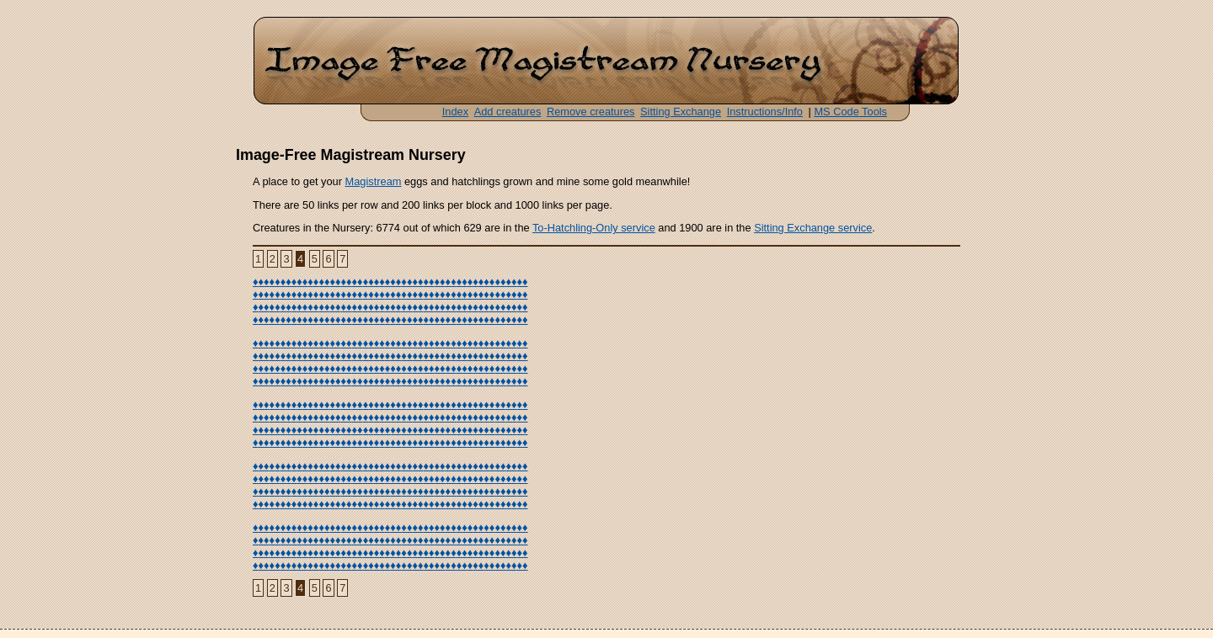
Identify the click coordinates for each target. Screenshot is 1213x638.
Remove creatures (591, 111)
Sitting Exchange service (813, 227)
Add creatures (508, 111)
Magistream (373, 181)
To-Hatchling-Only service (593, 227)
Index (455, 111)
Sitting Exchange (680, 111)
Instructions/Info (765, 111)
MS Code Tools (850, 111)
